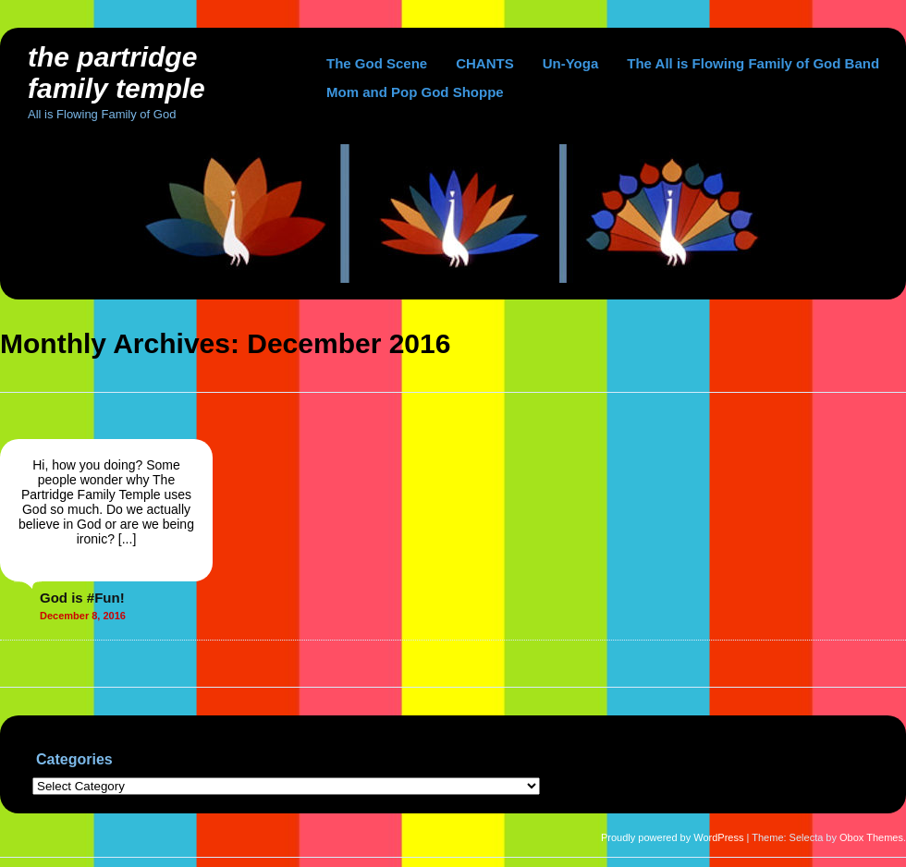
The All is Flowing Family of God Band (753, 63)
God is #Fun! (82, 597)
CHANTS (485, 63)
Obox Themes (871, 837)
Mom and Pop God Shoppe (415, 92)
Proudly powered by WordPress (672, 837)
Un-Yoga (571, 63)
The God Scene (376, 63)
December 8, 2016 (83, 615)
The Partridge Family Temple (116, 73)
